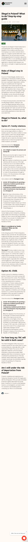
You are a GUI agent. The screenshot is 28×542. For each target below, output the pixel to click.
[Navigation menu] (25, 3)
